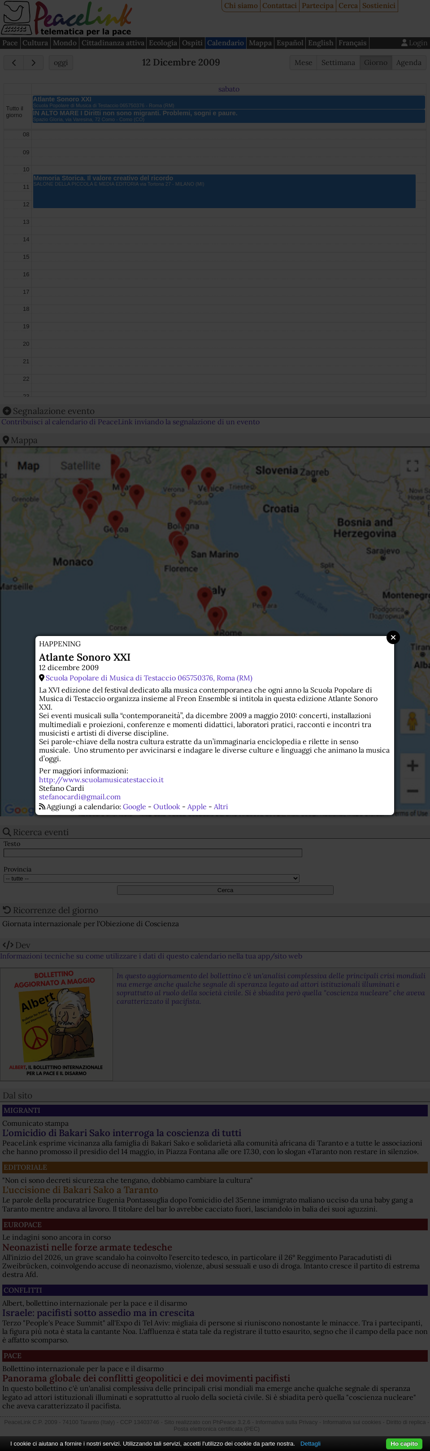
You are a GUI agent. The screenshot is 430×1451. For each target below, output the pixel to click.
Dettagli (310, 1443)
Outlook (166, 806)
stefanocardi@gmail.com (80, 796)
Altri (221, 806)
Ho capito (404, 1443)
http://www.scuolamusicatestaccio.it (101, 779)
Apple (197, 806)
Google (134, 806)
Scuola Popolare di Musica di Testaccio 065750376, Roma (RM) (149, 677)
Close (393, 637)
